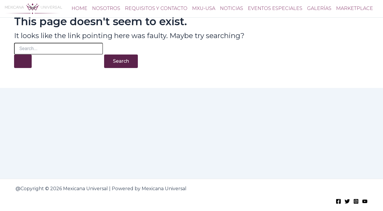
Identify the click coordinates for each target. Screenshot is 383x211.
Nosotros (106, 8)
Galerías (319, 8)
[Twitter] (347, 201)
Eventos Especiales (275, 8)
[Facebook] (338, 201)
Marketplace (354, 8)
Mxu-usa (203, 8)
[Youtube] (364, 201)
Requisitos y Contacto (156, 8)
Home (79, 8)
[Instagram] (356, 201)
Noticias (231, 8)
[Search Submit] (23, 61)
